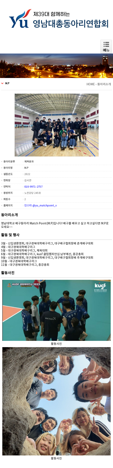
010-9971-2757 (33, 186)
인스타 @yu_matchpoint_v (40, 205)
